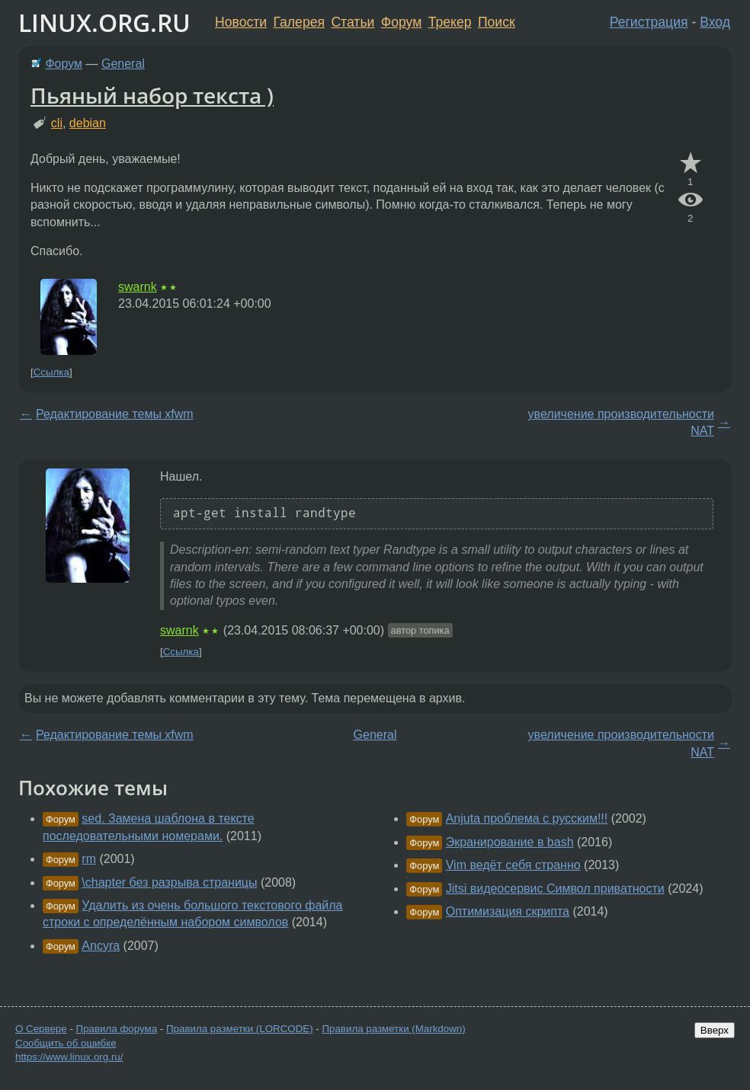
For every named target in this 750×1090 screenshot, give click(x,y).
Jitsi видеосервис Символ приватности (555, 888)
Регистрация (649, 22)
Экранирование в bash (510, 842)
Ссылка (51, 372)
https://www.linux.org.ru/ (69, 1057)
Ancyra (101, 945)
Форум (401, 22)
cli (56, 123)
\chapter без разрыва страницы (169, 882)
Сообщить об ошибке (66, 1043)
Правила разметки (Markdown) (393, 1028)
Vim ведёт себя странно (513, 864)
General (123, 63)
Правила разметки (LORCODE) (239, 1028)
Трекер (450, 22)
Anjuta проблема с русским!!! (527, 818)
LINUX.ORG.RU (104, 22)
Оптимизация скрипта (507, 911)
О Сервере (41, 1028)
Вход (715, 22)
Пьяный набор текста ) (152, 95)
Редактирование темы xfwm (115, 414)
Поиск (496, 22)
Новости (241, 22)
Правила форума (117, 1028)
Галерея (299, 22)
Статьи (352, 22)
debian (87, 123)
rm (89, 858)
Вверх (714, 1030)
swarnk (137, 286)
